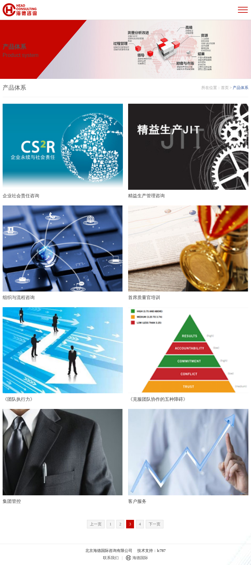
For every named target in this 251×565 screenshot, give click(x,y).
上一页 (96, 524)
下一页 (154, 524)
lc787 (161, 550)
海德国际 (140, 558)
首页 (225, 87)
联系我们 (111, 558)
